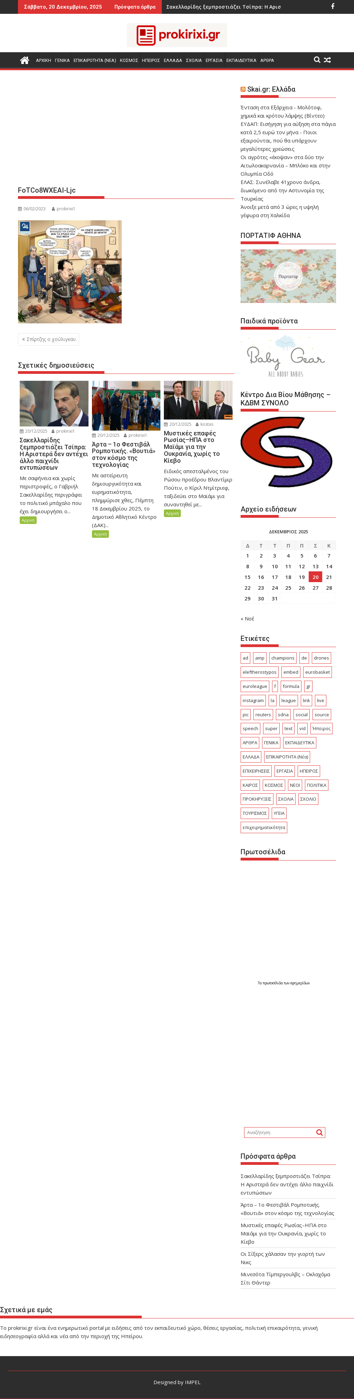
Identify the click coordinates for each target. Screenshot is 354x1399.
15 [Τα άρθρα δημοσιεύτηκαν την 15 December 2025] (247, 576)
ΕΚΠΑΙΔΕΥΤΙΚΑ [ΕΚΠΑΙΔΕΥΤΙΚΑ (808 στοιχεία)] (299, 742)
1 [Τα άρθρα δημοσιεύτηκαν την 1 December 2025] (247, 555)
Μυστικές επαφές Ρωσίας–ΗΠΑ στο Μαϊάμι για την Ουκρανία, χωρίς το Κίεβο (284, 1233)
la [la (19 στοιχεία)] (272, 700)
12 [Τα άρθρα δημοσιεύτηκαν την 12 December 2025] (302, 566)
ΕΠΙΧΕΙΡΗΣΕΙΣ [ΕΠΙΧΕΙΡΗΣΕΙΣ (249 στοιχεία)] (256, 771)
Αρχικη (43, 60)
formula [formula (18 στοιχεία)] (291, 686)
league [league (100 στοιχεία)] (288, 700)
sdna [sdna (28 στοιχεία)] (283, 714)
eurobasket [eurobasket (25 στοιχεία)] (317, 672)
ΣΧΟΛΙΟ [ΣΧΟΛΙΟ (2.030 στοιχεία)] (308, 799)
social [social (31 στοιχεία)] (302, 714)
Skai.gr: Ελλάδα (271, 89)
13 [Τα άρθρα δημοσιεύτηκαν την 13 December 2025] (316, 566)
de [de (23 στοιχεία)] (304, 658)
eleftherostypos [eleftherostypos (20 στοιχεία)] (260, 672)
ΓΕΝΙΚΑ (62, 60)
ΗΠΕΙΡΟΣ (151, 60)
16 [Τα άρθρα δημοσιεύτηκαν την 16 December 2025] (261, 576)
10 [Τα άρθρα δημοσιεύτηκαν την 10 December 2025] (275, 566)
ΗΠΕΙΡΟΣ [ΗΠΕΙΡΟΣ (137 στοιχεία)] (309, 771)
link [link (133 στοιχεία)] (306, 700)
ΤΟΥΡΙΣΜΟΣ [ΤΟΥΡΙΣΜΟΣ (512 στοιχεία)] (255, 813)
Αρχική (28, 520)
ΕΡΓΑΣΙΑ (214, 60)
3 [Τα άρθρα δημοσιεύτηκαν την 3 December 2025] (274, 555)
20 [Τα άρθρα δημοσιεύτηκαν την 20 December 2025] (316, 576)
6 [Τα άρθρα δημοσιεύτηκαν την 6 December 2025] (315, 555)
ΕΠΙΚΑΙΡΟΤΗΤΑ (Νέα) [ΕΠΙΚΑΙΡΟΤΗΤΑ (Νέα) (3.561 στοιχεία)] (287, 757)
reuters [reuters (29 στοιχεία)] (263, 714)
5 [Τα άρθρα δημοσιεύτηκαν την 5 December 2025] (302, 555)
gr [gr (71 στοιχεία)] (308, 686)
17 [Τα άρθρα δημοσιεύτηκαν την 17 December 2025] (275, 576)
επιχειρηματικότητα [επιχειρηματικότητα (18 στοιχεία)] (264, 827)
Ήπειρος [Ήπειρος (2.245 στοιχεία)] (321, 728)
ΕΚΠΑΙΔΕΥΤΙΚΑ (241, 60)
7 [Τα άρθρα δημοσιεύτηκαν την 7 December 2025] (328, 555)
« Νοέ (247, 618)
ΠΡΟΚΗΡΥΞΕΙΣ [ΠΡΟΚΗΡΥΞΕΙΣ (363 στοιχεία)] (257, 799)
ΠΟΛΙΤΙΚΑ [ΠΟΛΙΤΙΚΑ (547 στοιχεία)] (316, 785)
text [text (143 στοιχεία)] (288, 728)
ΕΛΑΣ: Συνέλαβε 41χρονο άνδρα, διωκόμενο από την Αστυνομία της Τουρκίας (282, 190)
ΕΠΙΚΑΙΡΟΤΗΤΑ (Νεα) (95, 60)
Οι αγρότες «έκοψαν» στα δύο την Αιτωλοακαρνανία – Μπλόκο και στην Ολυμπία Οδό (285, 165)
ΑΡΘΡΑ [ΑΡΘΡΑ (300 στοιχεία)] (250, 742)
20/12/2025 (33, 431)
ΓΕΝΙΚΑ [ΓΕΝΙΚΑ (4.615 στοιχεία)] (271, 742)
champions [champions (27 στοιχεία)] (283, 658)
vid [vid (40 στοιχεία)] (302, 728)
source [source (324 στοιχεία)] (322, 714)
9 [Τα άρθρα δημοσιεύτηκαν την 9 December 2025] (261, 566)
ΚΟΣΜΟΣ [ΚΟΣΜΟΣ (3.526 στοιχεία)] (274, 785)
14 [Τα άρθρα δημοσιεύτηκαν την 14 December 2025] (329, 566)
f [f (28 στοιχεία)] (275, 686)
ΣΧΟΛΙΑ (194, 60)
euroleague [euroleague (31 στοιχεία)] (255, 686)
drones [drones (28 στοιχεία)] (321, 658)
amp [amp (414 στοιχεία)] (259, 658)
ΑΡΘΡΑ (267, 60)
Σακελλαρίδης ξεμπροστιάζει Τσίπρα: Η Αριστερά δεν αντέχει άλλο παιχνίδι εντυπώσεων (287, 1184)
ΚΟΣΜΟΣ (129, 60)
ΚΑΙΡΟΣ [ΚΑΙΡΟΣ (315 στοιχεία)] (250, 785)
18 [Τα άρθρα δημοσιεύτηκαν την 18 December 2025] (288, 576)
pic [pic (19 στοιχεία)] (246, 714)
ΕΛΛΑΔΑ (173, 60)
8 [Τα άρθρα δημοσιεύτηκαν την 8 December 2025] (247, 566)
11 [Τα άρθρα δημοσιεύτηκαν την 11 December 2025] (288, 566)
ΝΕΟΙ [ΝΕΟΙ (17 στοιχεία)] (295, 785)
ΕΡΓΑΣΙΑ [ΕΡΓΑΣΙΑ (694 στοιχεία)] (285, 771)
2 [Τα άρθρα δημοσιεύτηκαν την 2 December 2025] (261, 555)
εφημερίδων (300, 983)
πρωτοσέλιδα (273, 983)
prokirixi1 (63, 209)
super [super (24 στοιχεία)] (271, 728)
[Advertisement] (126, 130)
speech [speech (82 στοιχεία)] (250, 728)
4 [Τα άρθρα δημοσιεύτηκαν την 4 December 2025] (288, 555)
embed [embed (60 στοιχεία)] (290, 672)
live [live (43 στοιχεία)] (320, 700)
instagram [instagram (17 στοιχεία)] (253, 700)
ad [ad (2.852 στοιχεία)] (245, 658)
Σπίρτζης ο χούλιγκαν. (52, 339)
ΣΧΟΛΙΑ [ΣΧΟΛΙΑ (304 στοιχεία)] (286, 799)
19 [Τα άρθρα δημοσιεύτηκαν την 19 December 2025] (302, 576)
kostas (204, 424)
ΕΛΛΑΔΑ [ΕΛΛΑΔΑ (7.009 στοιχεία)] (251, 757)
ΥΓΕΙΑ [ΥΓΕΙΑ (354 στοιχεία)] (279, 813)
